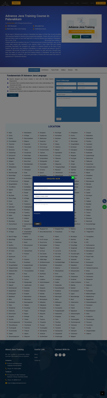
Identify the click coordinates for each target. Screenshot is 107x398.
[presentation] (46, 218)
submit (38, 224)
